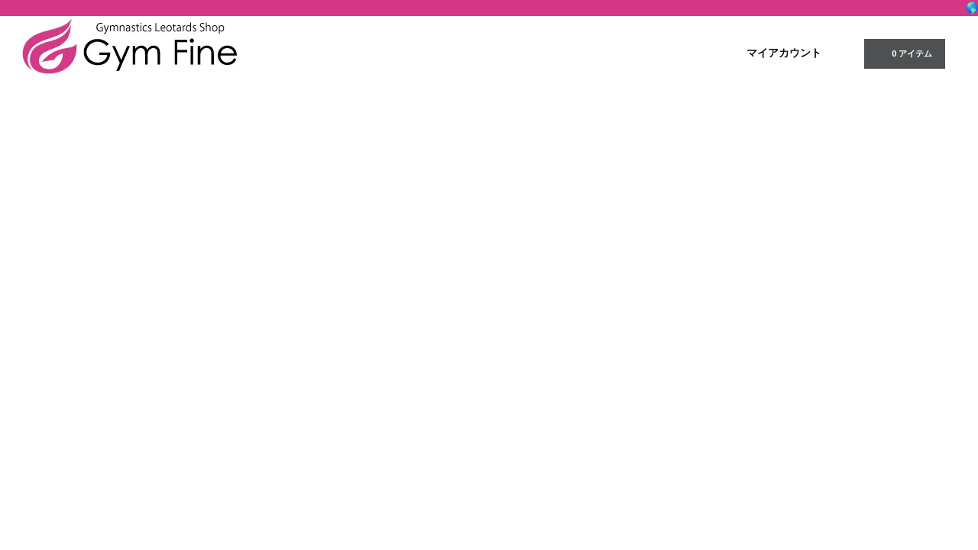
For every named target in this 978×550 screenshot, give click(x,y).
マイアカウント (783, 53)
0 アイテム (902, 53)
